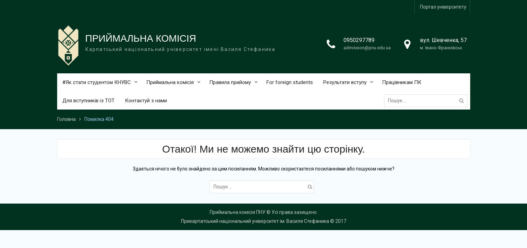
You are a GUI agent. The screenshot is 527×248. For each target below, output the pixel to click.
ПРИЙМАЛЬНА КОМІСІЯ (140, 38)
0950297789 (359, 40)
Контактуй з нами (146, 100)
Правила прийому (230, 82)
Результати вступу (345, 82)
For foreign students (289, 82)
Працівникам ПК (401, 82)
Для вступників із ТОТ (88, 100)
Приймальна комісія (170, 82)
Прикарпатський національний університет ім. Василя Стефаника (255, 221)
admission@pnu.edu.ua (367, 47)
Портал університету (443, 7)
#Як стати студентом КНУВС (96, 82)
